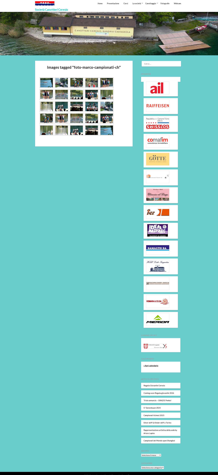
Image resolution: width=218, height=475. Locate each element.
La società (136, 3)
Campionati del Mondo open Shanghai (159, 440)
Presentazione (113, 3)
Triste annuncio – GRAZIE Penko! (157, 400)
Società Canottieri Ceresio (51, 9)
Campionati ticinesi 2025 (154, 415)
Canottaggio (150, 3)
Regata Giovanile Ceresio (154, 385)
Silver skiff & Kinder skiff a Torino (157, 423)
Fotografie (164, 3)
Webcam (177, 3)
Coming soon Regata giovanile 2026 (159, 393)
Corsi (125, 3)
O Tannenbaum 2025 (152, 408)
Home (100, 3)
